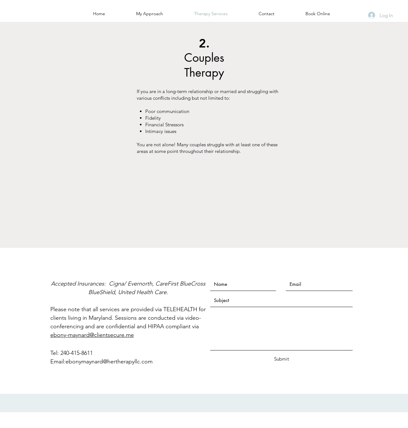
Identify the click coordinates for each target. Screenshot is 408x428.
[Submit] (281, 359)
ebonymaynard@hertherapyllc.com (109, 361)
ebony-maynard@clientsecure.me (92, 334)
